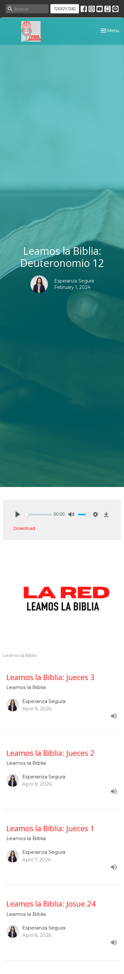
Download (24, 528)
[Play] (18, 514)
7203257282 (65, 8)
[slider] (38, 514)
